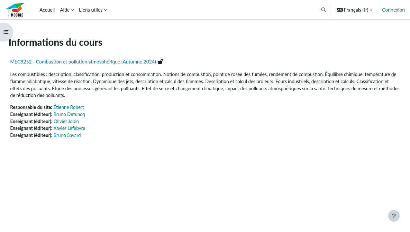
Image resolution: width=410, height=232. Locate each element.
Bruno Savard (83, 137)
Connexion (393, 10)
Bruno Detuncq (85, 116)
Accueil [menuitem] (47, 10)
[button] (324, 9)
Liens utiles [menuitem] (90, 10)
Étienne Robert (85, 108)
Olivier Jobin (82, 123)
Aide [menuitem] (64, 10)
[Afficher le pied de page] (394, 216)
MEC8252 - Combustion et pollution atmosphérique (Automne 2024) (97, 61)
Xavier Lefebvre (85, 130)
